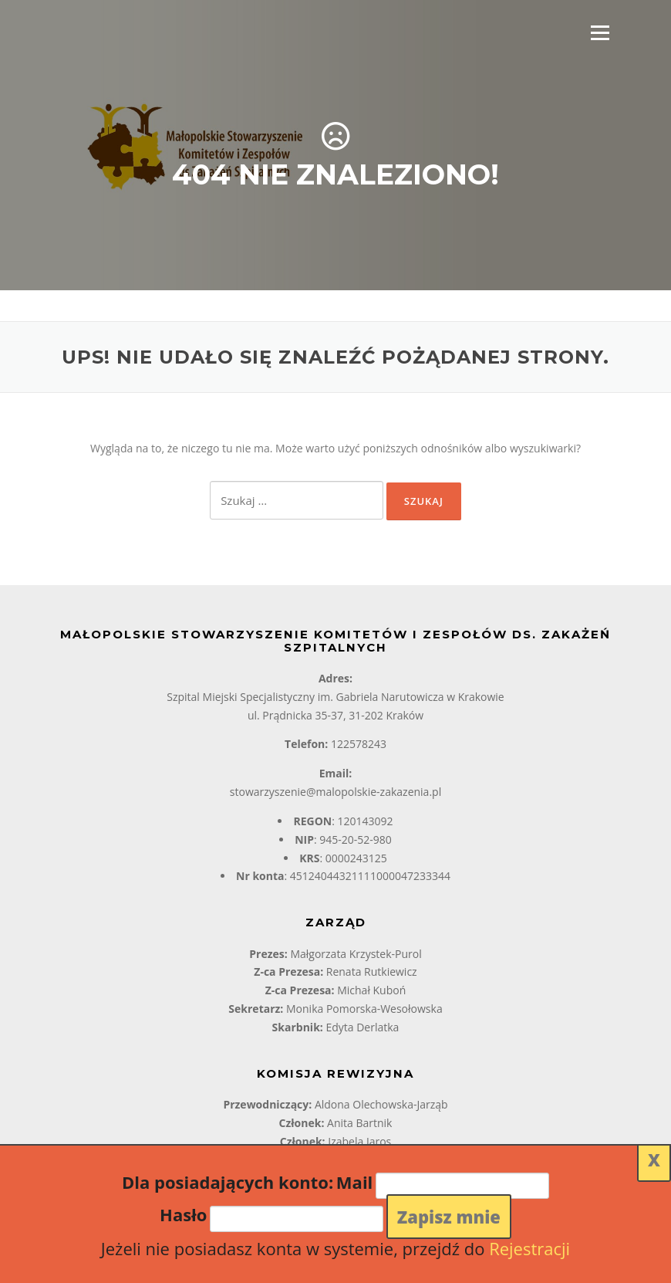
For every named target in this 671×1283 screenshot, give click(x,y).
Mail (354, 1181)
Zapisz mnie (449, 1216)
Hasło (183, 1214)
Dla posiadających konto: (227, 1181)
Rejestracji (529, 1248)
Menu (599, 32)
